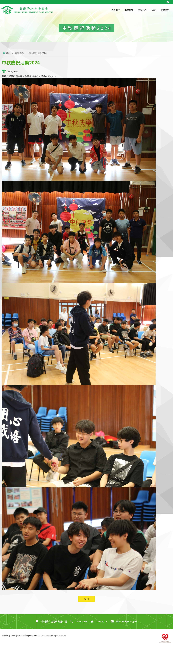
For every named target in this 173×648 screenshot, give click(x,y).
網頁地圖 (5, 635)
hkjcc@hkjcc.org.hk (126, 621)
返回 (86, 598)
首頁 (8, 53)
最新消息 (19, 53)
